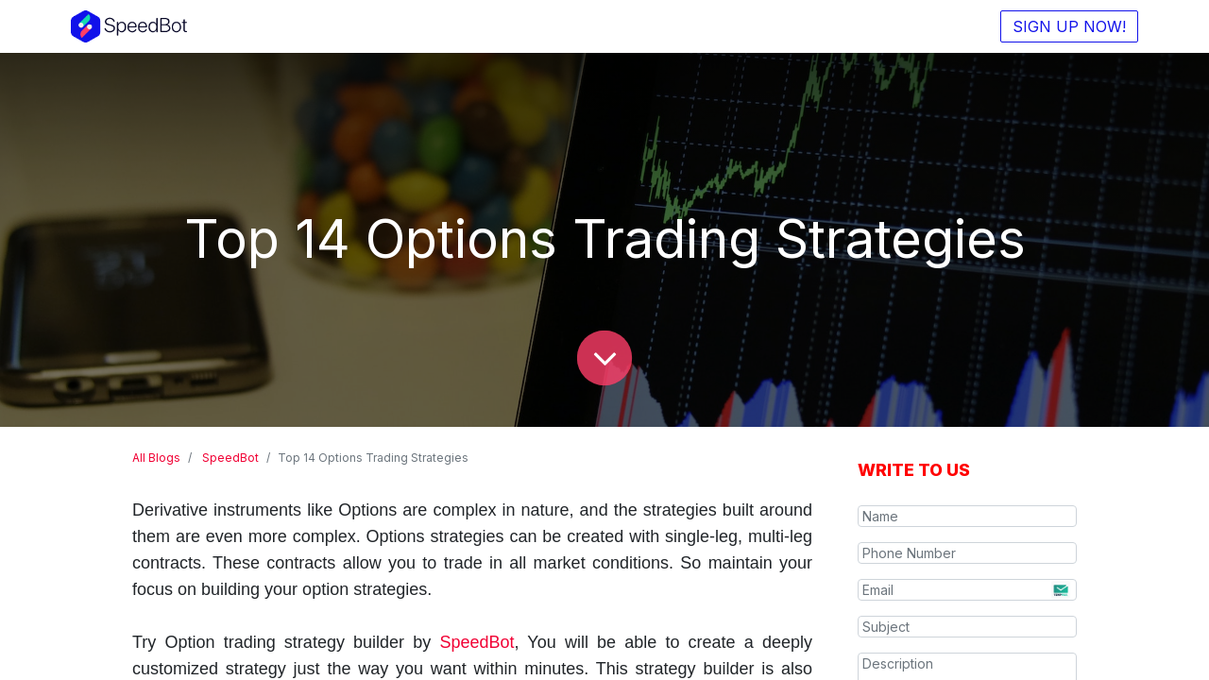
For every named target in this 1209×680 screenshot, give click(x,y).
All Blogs (156, 457)
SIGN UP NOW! (1059, 26)
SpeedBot (230, 457)
